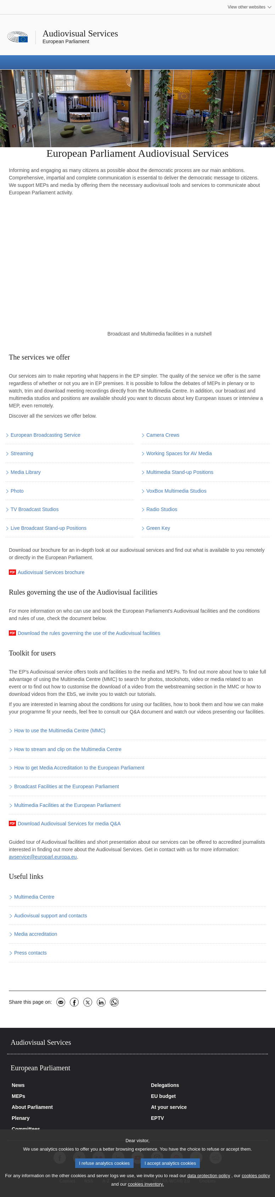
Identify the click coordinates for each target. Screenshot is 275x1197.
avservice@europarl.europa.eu (43, 857)
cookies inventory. (146, 1184)
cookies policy (256, 1175)
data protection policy (208, 1175)
